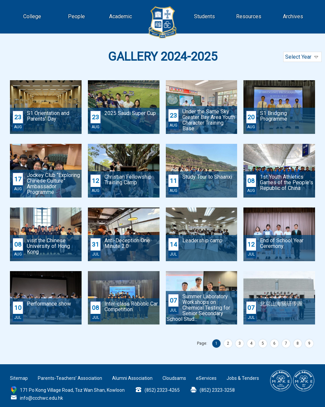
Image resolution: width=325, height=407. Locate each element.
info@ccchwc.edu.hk (41, 398)
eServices (206, 378)
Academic (120, 16)
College (32, 16)
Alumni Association (132, 378)
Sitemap (19, 378)
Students (204, 16)
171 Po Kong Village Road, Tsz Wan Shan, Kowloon (72, 390)
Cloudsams (174, 378)
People (76, 16)
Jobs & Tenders (243, 378)
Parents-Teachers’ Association (70, 378)
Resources (248, 16)
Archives (293, 16)
